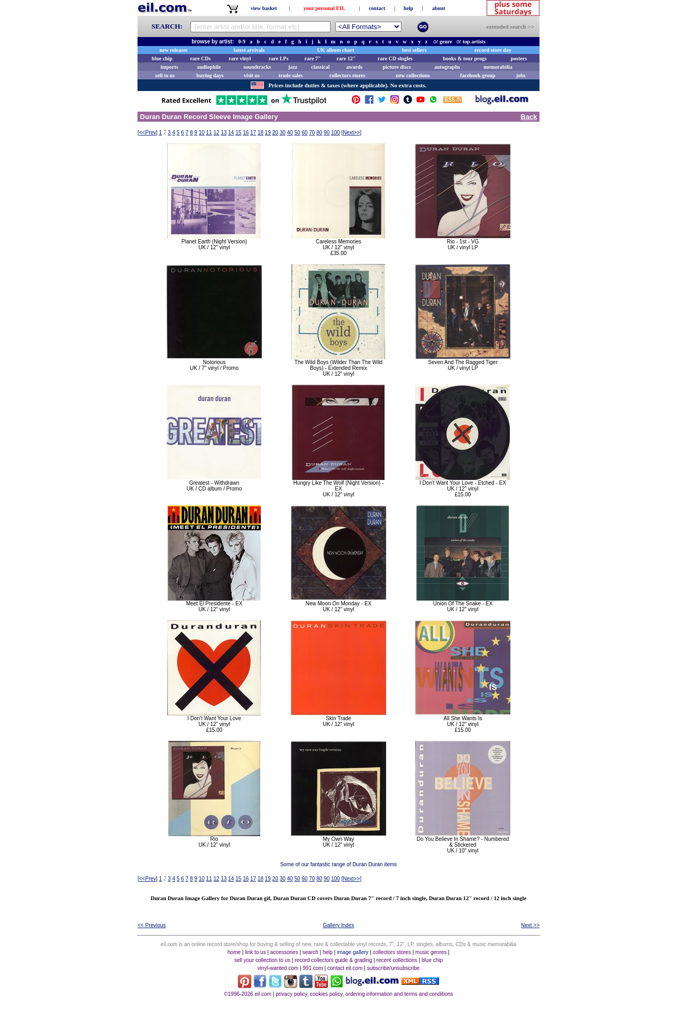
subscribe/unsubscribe (393, 968)
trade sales (291, 75)
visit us (252, 75)
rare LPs (278, 58)
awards (354, 67)
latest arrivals (249, 50)
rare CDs (200, 58)
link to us (255, 952)
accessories (284, 952)
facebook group (477, 75)
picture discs (396, 67)
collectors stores (347, 75)
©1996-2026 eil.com (247, 994)
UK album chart (335, 50)
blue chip (162, 58)
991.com (313, 968)
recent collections (397, 960)
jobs (521, 75)
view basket (264, 8)
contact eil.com (345, 968)
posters (518, 58)
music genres (430, 952)
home (234, 952)
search (310, 952)
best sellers (414, 50)
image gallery (352, 952)
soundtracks (257, 67)
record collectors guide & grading (333, 960)
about (438, 8)
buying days (209, 75)
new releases (174, 50)
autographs (447, 67)
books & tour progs (465, 58)
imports (169, 67)
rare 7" (312, 58)
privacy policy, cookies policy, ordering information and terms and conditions (364, 994)
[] (148, 132)
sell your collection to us (262, 960)
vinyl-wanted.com (278, 968)
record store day (492, 50)
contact (377, 8)
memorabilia (497, 67)
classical (320, 67)
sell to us (165, 75)
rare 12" (345, 58)
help (408, 8)
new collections (413, 75)
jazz (292, 67)
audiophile (209, 67)
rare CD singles (395, 58)
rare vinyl (240, 58)
